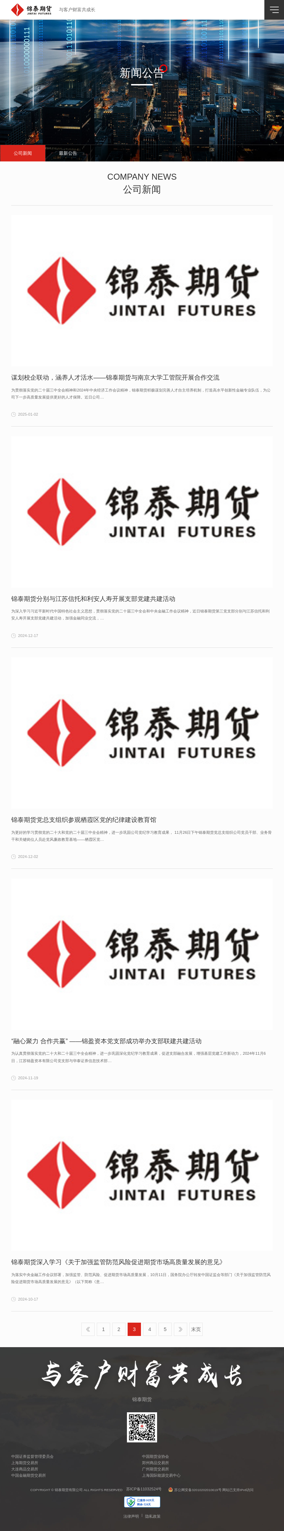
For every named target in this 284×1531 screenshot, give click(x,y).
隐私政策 (153, 1516)
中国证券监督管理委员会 (32, 1456)
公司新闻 (23, 153)
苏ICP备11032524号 (144, 1489)
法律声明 (131, 1516)
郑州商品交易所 (155, 1463)
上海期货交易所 (24, 1463)
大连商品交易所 (24, 1469)
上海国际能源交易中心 (161, 1475)
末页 (196, 1329)
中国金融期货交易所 (28, 1475)
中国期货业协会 (155, 1456)
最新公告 (68, 153)
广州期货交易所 (155, 1469)
